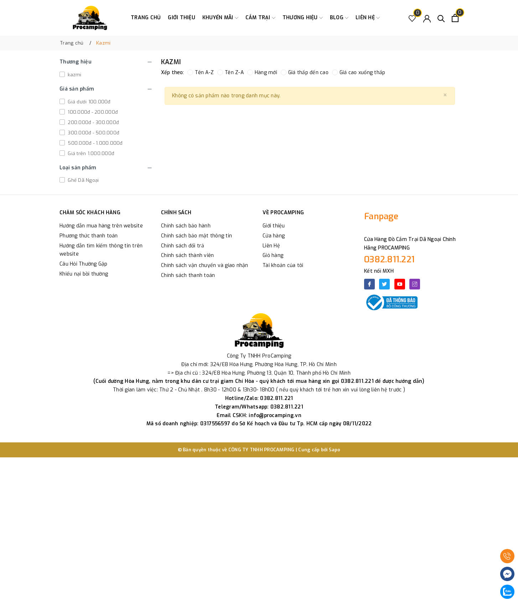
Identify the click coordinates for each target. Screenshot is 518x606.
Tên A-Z (200, 72)
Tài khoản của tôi (283, 265)
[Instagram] (414, 284)
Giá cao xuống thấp (358, 72)
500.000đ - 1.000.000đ (94, 143)
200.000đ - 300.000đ (92, 122)
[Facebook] (369, 284)
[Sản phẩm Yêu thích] (412, 18)
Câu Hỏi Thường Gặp (83, 264)
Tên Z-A (230, 72)
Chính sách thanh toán (188, 275)
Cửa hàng (274, 235)
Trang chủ (146, 17)
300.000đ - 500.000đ (92, 133)
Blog (339, 17)
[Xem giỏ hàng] (455, 18)
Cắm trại (260, 17)
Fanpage (381, 216)
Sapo (335, 450)
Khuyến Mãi (220, 17)
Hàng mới (262, 72)
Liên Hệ (271, 245)
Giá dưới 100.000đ (88, 102)
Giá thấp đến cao (304, 72)
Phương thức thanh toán (88, 235)
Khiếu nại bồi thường (83, 274)
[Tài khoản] (427, 18)
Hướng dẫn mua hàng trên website (101, 225)
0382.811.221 (389, 259)
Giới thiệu (181, 17)
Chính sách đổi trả (182, 245)
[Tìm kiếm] (441, 18)
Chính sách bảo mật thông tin (196, 235)
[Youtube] (399, 284)
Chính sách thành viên (187, 255)
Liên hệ (368, 17)
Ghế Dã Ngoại (82, 180)
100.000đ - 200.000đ (92, 112)
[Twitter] (384, 284)
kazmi (74, 75)
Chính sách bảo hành (186, 225)
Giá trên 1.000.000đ (90, 153)
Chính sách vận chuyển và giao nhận (204, 265)
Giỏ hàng (273, 255)
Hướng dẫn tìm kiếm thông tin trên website (101, 250)
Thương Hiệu (303, 17)
